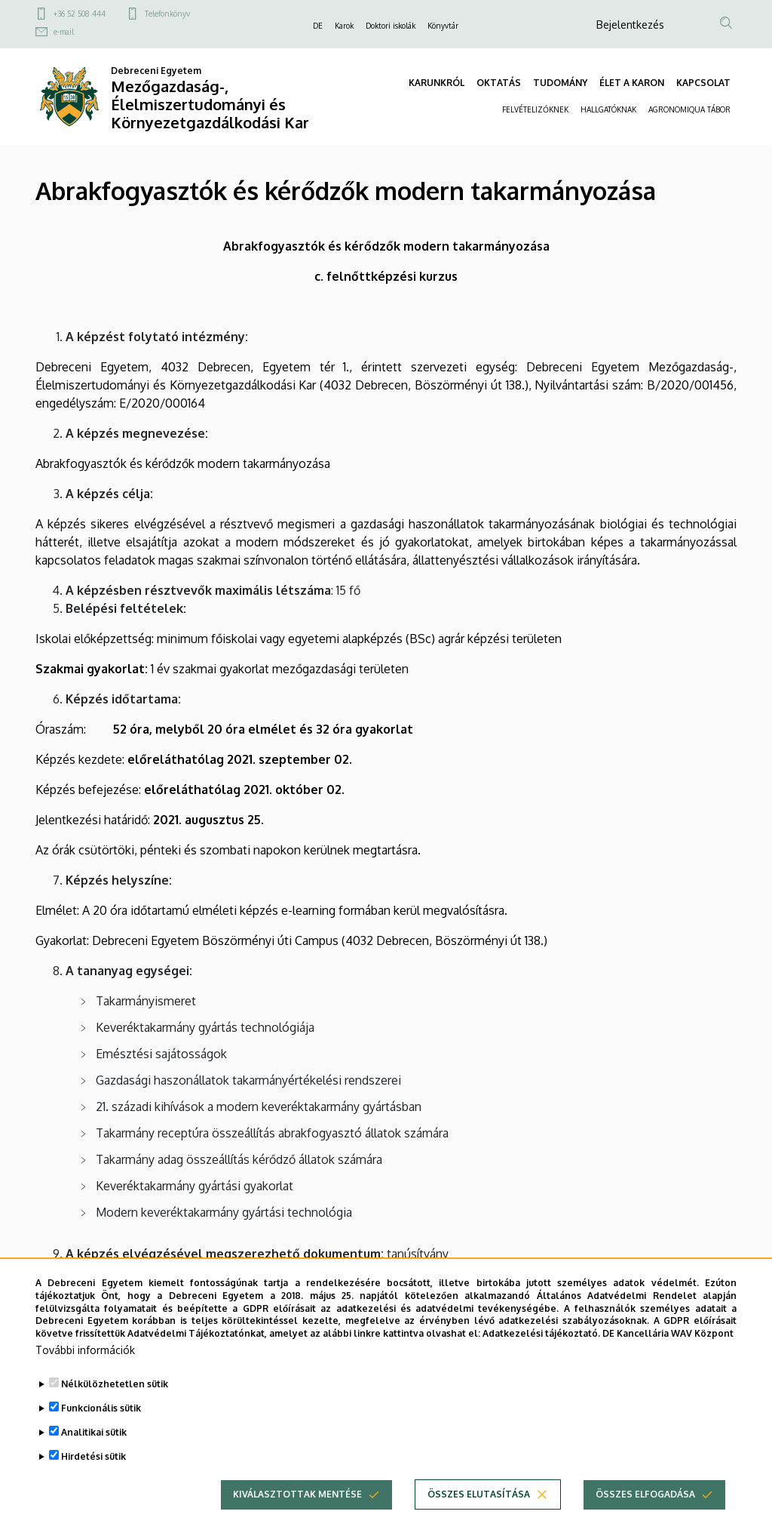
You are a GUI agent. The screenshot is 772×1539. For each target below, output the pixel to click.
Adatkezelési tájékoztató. (541, 1356)
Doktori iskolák (390, 25)
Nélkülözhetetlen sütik (114, 1406)
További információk (85, 1372)
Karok (344, 25)
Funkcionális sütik (101, 1430)
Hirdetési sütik (93, 1479)
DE (318, 25)
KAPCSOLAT (703, 82)
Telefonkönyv (167, 13)
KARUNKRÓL (436, 82)
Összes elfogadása (645, 1516)
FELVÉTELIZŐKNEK (535, 109)
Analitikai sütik (94, 1455)
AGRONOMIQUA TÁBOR (689, 109)
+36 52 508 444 (80, 13)
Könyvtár (442, 25)
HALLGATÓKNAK (608, 109)
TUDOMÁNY (560, 82)
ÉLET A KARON (631, 82)
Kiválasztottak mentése (297, 1516)
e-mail (64, 31)
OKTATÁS (498, 82)
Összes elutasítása (478, 1516)
